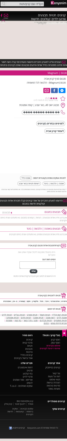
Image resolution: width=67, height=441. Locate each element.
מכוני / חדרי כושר (30, 320)
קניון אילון (8, 404)
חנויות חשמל (45, 314)
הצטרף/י (6, 17)
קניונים (61, 15)
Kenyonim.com (34, 428)
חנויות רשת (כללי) (59, 314)
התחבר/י (3, 22)
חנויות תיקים (26, 317)
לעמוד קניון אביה (55, 131)
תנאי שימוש (55, 379)
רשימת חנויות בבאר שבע (29, 183)
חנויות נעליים (19, 314)
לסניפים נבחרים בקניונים (51, 123)
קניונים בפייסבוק (52, 367)
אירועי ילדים (59, 19)
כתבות (62, 23)
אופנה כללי (25, 178)
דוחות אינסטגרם (25, 367)
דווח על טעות (54, 376)
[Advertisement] (46, 154)
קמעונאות (20, 411)
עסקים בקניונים (26, 408)
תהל (41, 301)
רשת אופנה (50, 317)
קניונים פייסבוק (17, 427)
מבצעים (43, 15)
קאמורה (22, 301)
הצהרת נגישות (53, 382)
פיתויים (64, 301)
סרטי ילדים (28, 376)
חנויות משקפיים (60, 320)
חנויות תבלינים (46, 320)
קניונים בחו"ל (26, 354)
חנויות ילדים (7, 314)
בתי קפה (17, 320)
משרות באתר (54, 388)
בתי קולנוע (28, 373)
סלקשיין (35, 301)
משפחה (52, 23)
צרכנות (29, 351)
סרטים (30, 370)
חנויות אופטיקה (12, 317)
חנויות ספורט (32, 314)
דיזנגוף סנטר (20, 404)
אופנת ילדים (62, 317)
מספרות (9, 320)
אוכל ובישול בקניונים (23, 358)
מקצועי (41, 23)
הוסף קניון (55, 339)
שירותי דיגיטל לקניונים (50, 348)
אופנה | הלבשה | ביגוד (54, 183)
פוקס (28, 301)
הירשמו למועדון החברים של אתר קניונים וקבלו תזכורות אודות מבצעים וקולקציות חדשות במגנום (33, 202)
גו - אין (15, 301)
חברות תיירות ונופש (59, 323)
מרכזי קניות (27, 342)
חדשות (35, 19)
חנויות (52, 15)
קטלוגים (45, 19)
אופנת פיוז (7, 301)
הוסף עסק (55, 342)
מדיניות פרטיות (53, 385)
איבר (46, 301)
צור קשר (56, 373)
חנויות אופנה (38, 317)
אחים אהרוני (54, 301)
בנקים (46, 323)
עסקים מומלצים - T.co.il (21, 385)
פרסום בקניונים (53, 345)
